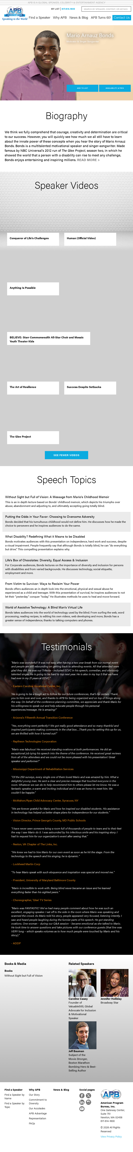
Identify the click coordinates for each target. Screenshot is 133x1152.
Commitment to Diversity (38, 1101)
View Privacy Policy (111, 1136)
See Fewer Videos (67, 455)
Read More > (88, 160)
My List (55, 8)
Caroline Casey (78, 999)
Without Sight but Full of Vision (24, 975)
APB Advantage (38, 1113)
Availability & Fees (115, 88)
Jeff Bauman (76, 1051)
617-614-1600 (68, 8)
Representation (37, 1118)
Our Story (34, 1094)
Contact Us (122, 17)
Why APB (60, 17)
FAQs (32, 1123)
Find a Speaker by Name (14, 1096)
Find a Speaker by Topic (14, 1105)
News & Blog (78, 17)
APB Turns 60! (101, 17)
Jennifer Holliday (111, 999)
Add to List (82, 88)
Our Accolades (37, 1108)
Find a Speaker (39, 17)
